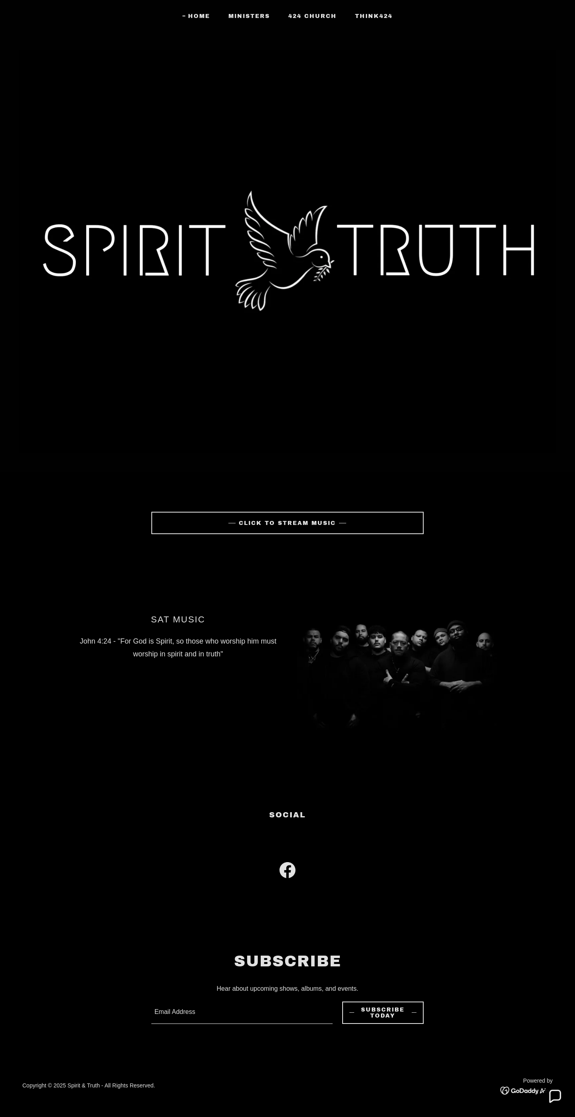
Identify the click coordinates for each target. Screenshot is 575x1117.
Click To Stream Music (287, 523)
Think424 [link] (374, 16)
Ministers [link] (249, 16)
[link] (287, 872)
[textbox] (242, 1013)
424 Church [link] (312, 16)
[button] (554, 1096)
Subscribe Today (382, 1013)
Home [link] (199, 16)
